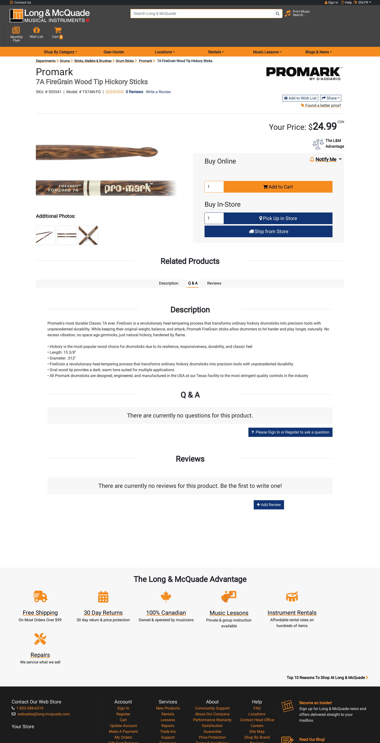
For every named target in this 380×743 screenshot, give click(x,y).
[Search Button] (275, 17)
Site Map (257, 678)
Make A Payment (123, 678)
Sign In (123, 654)
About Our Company (212, 660)
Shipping (167, 701)
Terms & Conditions (212, 689)
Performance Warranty (212, 666)
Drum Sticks (125, 44)
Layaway (168, 695)
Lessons (168, 666)
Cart (123, 666)
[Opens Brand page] (304, 56)
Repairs (167, 672)
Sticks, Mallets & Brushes (92, 44)
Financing (167, 689)
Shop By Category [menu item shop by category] (59, 35)
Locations (256, 660)
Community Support (212, 654)
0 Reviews (134, 75)
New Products (168, 654)
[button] (366, 17)
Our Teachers (212, 707)
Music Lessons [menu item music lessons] (266, 35)
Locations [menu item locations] (163, 35)
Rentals (167, 660)
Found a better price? (321, 88)
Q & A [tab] (193, 266)
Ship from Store (268, 214)
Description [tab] (168, 266)
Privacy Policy (212, 695)
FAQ (257, 654)
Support (168, 683)
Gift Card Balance (123, 689)
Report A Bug (257, 695)
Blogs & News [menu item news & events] (317, 35)
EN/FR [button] (361, 2)
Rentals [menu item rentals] (214, 35)
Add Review (269, 487)
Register (123, 660)
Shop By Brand (257, 683)
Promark (145, 44)
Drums (65, 44)
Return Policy (212, 701)
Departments (45, 44)
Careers (257, 672)
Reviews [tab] (214, 266)
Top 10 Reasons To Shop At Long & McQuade (327, 624)
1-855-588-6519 (27, 654)
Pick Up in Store (278, 201)
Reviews (257, 689)
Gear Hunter (113, 35)
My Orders (123, 683)
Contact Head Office (257, 666)
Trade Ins (168, 678)
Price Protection (212, 683)
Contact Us (20, 2)
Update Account (123, 672)
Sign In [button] (331, 2)
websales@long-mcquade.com (41, 660)
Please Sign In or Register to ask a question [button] (290, 414)
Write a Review (158, 74)
